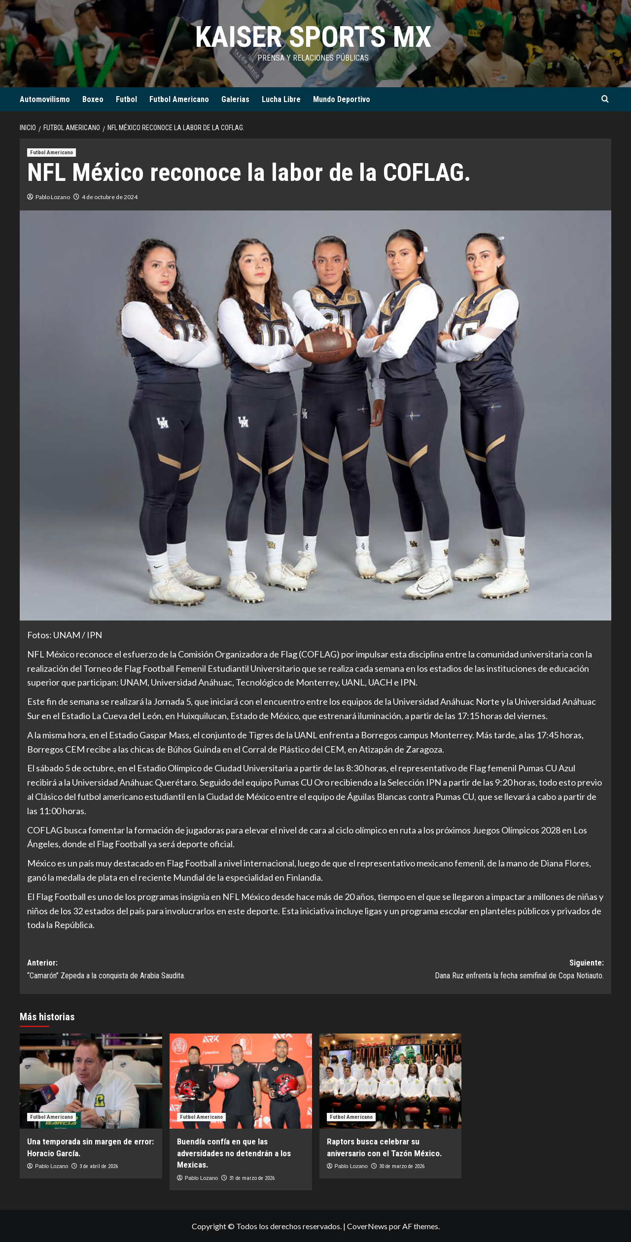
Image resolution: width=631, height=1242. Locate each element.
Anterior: (171, 970)
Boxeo (93, 99)
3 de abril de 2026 (98, 1166)
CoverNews (367, 1226)
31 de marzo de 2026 (252, 1178)
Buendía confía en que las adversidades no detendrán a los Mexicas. (234, 1153)
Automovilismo (45, 99)
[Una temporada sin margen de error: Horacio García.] (91, 1081)
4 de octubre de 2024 (110, 197)
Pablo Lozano (52, 197)
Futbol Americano (179, 99)
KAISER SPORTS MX (313, 36)
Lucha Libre (281, 99)
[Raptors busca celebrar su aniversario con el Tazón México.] (390, 1081)
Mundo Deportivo (341, 99)
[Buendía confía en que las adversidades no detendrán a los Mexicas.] (241, 1081)
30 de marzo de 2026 (401, 1166)
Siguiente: (460, 970)
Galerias (235, 99)
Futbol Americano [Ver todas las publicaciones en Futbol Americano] (51, 152)
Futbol (126, 99)
